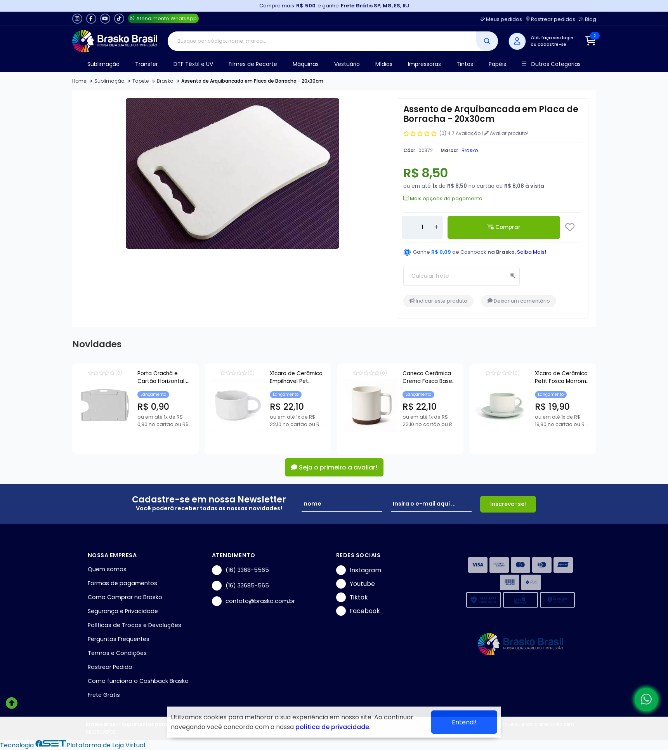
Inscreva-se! (508, 504)
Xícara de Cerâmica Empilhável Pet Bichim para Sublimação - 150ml (364, 378)
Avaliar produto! (506, 133)
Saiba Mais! (531, 252)
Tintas (464, 64)
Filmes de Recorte (253, 64)
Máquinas (306, 64)
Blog (587, 19)
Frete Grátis (104, 695)
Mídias (383, 64)
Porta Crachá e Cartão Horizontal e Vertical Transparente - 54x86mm (191, 378)
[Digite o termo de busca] (322, 41)
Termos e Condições (117, 653)
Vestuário (347, 64)
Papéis (497, 64)
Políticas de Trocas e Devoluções (134, 625)
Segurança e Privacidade (123, 611)
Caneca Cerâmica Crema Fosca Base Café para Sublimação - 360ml (542, 378)
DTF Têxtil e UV (193, 64)
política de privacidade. (333, 726)
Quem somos (107, 569)
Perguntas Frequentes (118, 639)
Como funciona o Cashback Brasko (138, 681)
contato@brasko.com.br (253, 601)
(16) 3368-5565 (240, 570)
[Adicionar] (436, 227)
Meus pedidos (501, 19)
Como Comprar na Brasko (125, 597)
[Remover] (408, 227)
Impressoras (424, 64)
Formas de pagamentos (122, 583)
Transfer (146, 64)
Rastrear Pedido (110, 667)
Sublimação (103, 64)
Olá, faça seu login (552, 38)
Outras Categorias (551, 64)
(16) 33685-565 (240, 586)
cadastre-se (552, 44)
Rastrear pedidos (550, 19)
